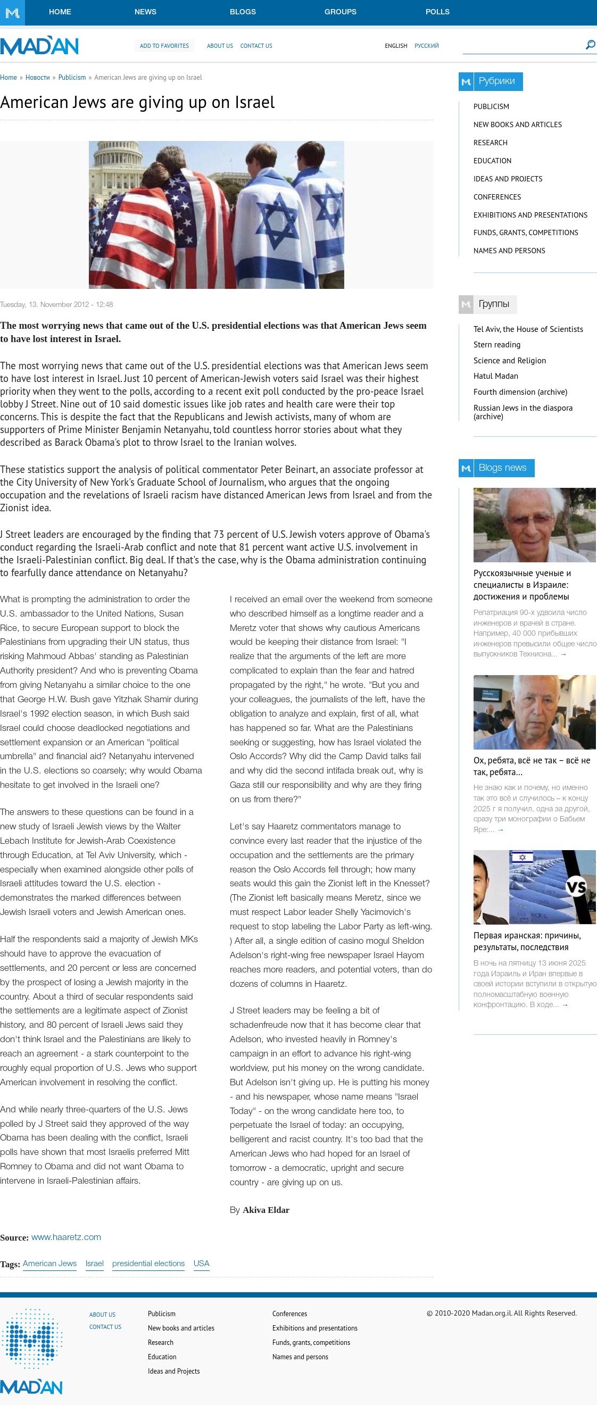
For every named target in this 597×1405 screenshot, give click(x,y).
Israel (95, 1264)
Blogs (243, 12)
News (145, 12)
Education (492, 160)
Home (60, 12)
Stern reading (497, 344)
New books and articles (518, 124)
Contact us (256, 45)
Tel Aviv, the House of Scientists (528, 329)
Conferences (497, 197)
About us (220, 45)
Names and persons (509, 250)
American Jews (50, 1264)
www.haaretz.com (66, 1238)
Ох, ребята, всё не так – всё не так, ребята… (532, 766)
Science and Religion (510, 360)
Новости (38, 77)
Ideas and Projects (508, 179)
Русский (426, 45)
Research (491, 142)
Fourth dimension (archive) (521, 391)
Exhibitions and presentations (530, 215)
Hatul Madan (496, 375)
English (396, 45)
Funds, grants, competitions (526, 232)
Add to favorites (164, 45)
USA (202, 1264)
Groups (340, 12)
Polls (438, 12)
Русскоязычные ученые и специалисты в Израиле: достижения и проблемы (522, 584)
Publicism (72, 77)
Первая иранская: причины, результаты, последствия (527, 941)
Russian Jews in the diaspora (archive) (523, 412)
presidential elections (148, 1264)
